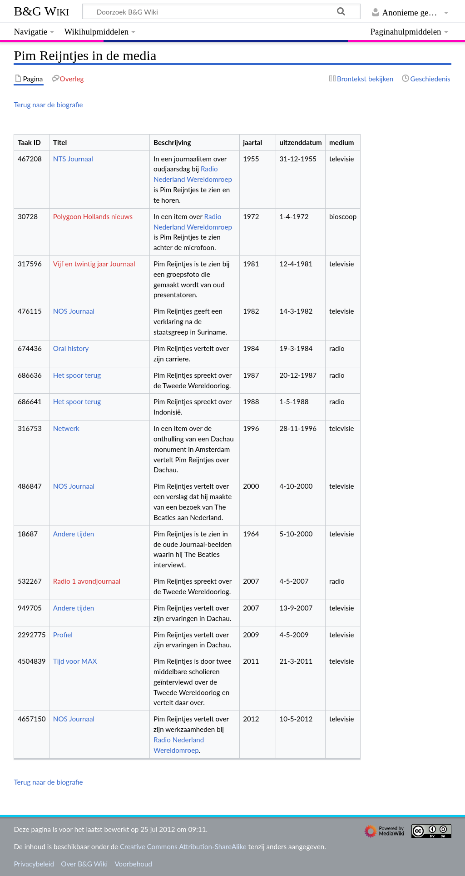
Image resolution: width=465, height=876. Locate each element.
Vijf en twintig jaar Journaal (94, 264)
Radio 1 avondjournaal (86, 581)
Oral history (71, 348)
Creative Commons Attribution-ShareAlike (183, 846)
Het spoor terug (77, 375)
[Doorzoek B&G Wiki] (221, 11)
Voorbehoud (133, 864)
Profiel (63, 635)
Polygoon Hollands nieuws (93, 216)
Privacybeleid (34, 864)
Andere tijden (73, 534)
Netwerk (66, 428)
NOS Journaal (73, 311)
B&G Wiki (41, 11)
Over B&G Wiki (84, 864)
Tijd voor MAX (75, 661)
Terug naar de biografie (48, 104)
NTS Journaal (73, 159)
